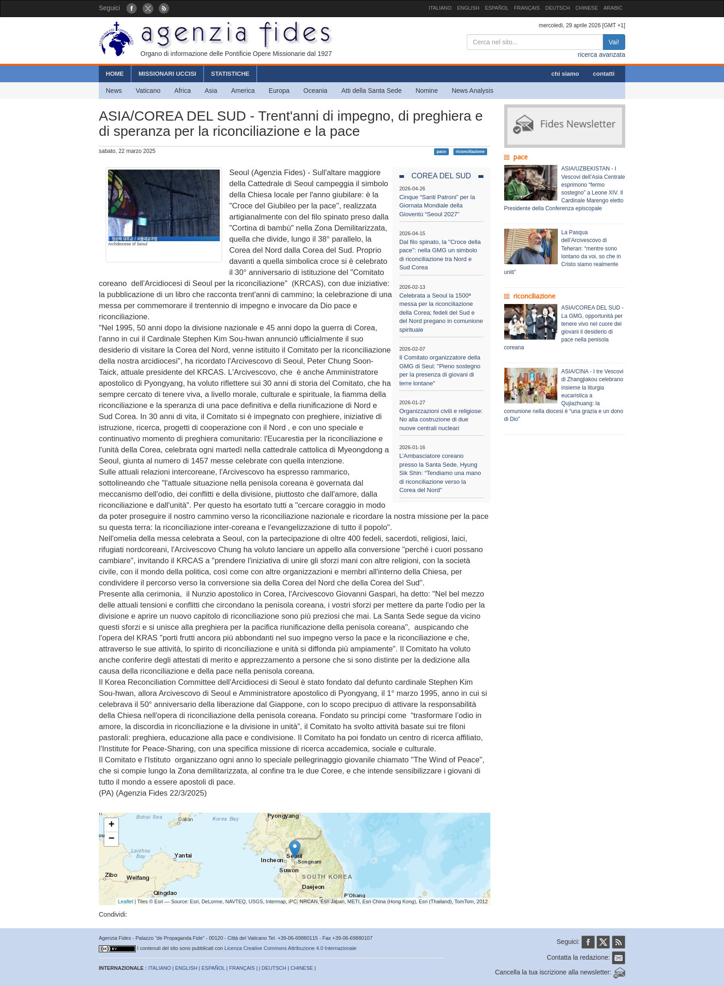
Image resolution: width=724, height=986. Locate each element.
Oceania (315, 90)
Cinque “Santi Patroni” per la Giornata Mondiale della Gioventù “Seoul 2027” (437, 206)
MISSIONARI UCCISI (167, 73)
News (114, 90)
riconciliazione (470, 151)
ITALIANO (440, 8)
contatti (604, 73)
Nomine (427, 90)
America (243, 90)
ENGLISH (468, 8)
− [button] (112, 839)
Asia (211, 90)
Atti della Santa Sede (371, 90)
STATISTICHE (230, 73)
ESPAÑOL (496, 8)
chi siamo (565, 73)
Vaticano (148, 90)
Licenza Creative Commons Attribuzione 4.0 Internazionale (290, 948)
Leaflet (125, 901)
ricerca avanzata (601, 54)
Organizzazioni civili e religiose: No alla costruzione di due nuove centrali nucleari (441, 420)
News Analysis (472, 90)
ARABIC (612, 8)
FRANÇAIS (527, 8)
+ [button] (112, 825)
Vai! (614, 42)
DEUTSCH (557, 8)
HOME (115, 73)
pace (441, 151)
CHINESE (586, 8)
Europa (279, 90)
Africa (182, 90)
